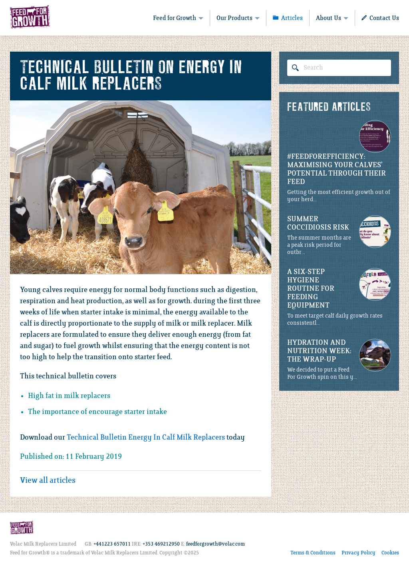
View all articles (47, 480)
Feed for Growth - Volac (30, 17)
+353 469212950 (161, 544)
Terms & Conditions (313, 553)
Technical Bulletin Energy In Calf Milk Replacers (146, 437)
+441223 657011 (112, 544)
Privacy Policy (358, 553)
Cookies (390, 553)
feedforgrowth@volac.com (215, 544)
